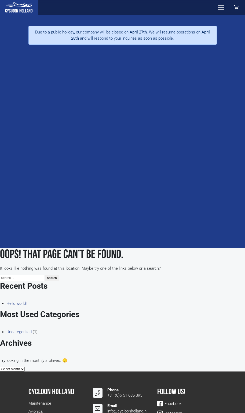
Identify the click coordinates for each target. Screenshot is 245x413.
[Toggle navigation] (221, 7)
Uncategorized (19, 331)
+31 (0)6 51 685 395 (124, 395)
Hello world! (16, 303)
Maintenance (39, 403)
